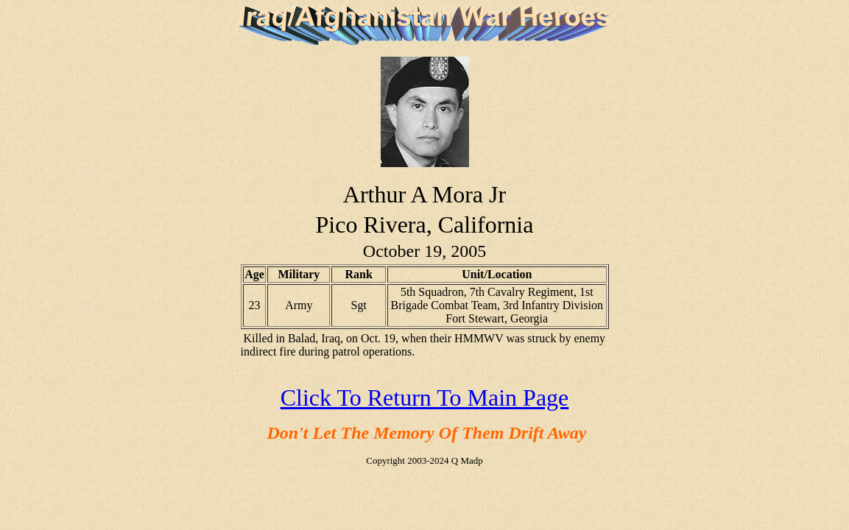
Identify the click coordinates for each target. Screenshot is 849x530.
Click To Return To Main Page (425, 397)
